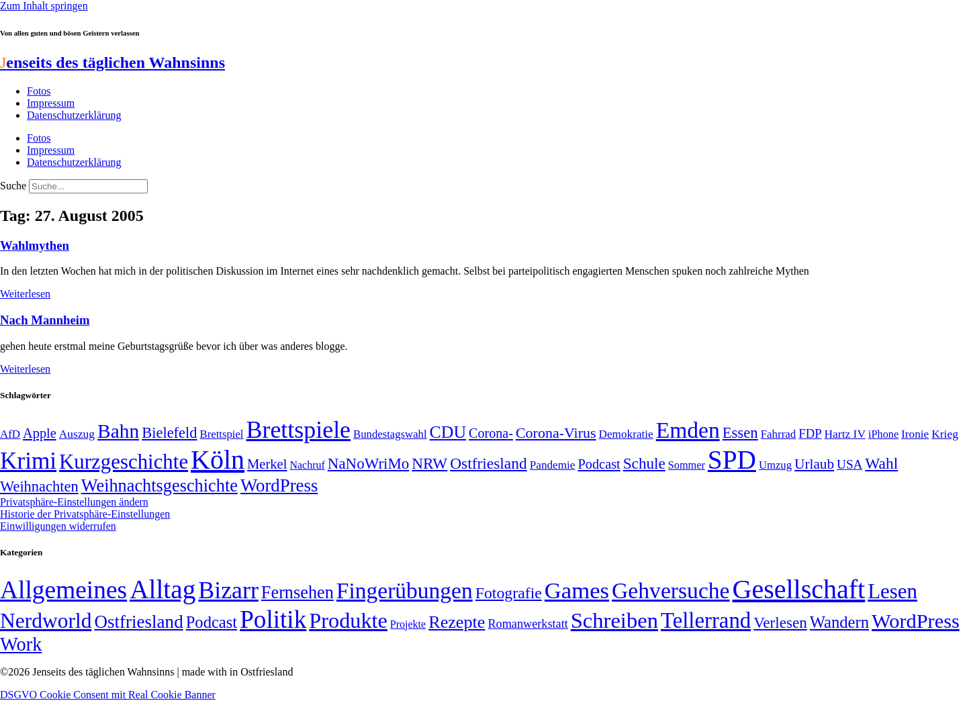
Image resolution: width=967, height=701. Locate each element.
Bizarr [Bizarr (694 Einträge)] (228, 590)
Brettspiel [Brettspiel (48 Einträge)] (222, 434)
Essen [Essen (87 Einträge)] (740, 432)
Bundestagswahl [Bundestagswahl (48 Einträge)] (389, 434)
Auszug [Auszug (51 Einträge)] (77, 433)
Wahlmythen (34, 245)
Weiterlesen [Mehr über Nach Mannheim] (25, 369)
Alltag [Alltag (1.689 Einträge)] (162, 589)
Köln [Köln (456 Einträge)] (217, 460)
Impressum (51, 103)
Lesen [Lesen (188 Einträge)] (892, 591)
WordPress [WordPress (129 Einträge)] (279, 485)
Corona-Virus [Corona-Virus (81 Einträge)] (556, 432)
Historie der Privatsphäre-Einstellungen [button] (85, 514)
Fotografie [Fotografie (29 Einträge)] (508, 593)
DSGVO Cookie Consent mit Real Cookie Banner (108, 694)
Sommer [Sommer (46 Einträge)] (686, 465)
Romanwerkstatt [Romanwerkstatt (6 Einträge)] (527, 623)
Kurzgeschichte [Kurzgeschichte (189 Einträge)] (123, 461)
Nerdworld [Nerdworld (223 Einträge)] (45, 621)
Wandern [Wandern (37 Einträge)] (839, 622)
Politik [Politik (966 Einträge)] (273, 619)
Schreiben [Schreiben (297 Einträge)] (614, 620)
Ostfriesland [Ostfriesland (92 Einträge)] (488, 463)
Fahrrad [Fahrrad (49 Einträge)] (778, 434)
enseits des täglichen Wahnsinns (112, 62)
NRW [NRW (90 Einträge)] (429, 463)
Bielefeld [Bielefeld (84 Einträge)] (169, 432)
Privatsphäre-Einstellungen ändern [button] (74, 502)
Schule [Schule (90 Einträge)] (644, 463)
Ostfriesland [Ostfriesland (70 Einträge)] (138, 622)
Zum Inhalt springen (44, 5)
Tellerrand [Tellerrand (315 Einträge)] (706, 620)
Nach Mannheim (45, 320)
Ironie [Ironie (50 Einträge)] (915, 434)
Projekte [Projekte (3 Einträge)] (408, 624)
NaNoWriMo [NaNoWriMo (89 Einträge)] (368, 463)
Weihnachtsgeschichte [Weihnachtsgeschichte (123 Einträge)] (159, 486)
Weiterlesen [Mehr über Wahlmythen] (25, 293)
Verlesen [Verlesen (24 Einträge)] (780, 622)
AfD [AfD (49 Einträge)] (10, 434)
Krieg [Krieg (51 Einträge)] (944, 433)
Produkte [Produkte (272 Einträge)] (348, 620)
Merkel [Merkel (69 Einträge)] (267, 464)
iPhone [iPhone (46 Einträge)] (883, 434)
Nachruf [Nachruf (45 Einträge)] (306, 465)
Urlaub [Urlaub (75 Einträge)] (814, 464)
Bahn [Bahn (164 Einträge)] (118, 431)
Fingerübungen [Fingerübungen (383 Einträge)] (404, 590)
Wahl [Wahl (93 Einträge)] (881, 463)
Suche (13, 185)
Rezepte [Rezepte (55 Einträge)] (456, 622)
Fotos (39, 91)
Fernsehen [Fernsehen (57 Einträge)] (297, 592)
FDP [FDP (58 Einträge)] (809, 433)
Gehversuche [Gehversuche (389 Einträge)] (670, 590)
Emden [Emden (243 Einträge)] (688, 430)
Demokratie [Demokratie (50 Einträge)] (626, 434)
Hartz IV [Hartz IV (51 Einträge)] (845, 433)
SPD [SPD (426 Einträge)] (732, 459)
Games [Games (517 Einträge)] (577, 590)
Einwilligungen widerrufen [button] (58, 526)
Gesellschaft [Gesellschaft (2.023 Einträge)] (799, 589)
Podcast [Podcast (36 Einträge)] (211, 622)
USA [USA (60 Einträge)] (849, 464)
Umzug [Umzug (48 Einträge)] (775, 465)
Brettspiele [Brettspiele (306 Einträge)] (298, 429)
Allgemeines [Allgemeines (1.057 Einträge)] (63, 590)
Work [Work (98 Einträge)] (21, 644)
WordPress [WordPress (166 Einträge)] (916, 621)
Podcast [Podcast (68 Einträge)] (599, 464)
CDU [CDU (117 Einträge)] (448, 432)
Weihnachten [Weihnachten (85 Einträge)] (39, 486)
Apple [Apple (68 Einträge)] (39, 433)
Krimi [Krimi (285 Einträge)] (28, 461)
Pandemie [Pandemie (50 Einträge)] (552, 465)
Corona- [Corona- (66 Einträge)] (491, 433)
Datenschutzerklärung (74, 115)
